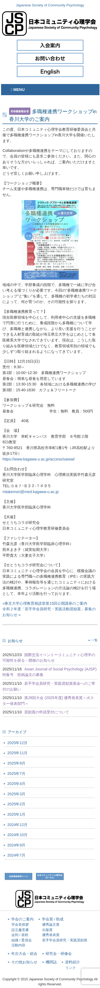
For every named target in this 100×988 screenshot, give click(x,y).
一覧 (94, 640)
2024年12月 (17, 825)
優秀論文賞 (50, 924)
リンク (70, 968)
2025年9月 (16, 763)
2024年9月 (16, 845)
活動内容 (18, 945)
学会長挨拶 (20, 924)
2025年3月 (16, 794)
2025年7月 (16, 773)
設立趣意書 (20, 930)
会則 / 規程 (19, 935)
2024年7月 (16, 855)
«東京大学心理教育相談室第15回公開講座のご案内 (44, 603)
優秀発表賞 (50, 935)
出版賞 (47, 930)
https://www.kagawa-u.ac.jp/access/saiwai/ (38, 459)
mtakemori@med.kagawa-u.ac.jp (30, 492)
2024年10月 (17, 835)
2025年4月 (16, 783)
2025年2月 (16, 804)
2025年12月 (17, 743)
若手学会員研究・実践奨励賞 (64, 940)
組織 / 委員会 (21, 940)
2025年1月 (16, 814)
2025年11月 (17, 753)
